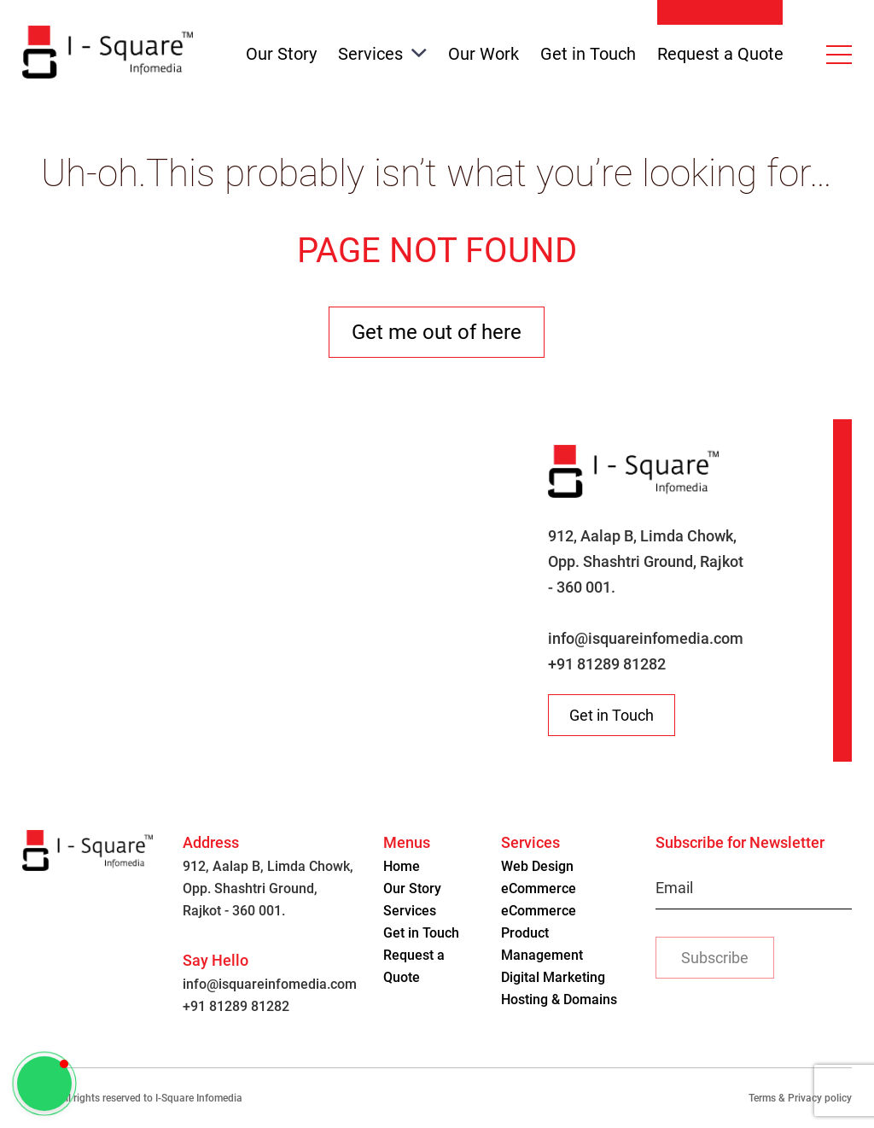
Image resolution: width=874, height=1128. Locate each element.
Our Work (483, 54)
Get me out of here (436, 332)
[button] (44, 1083)
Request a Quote (720, 54)
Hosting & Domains (559, 999)
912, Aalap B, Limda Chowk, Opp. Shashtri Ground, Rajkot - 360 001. (645, 561)
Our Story (281, 54)
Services (382, 54)
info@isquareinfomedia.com (645, 638)
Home (401, 866)
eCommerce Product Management (542, 933)
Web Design (537, 866)
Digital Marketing (553, 977)
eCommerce (538, 888)
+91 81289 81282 (607, 664)
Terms (762, 1098)
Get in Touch (588, 54)
